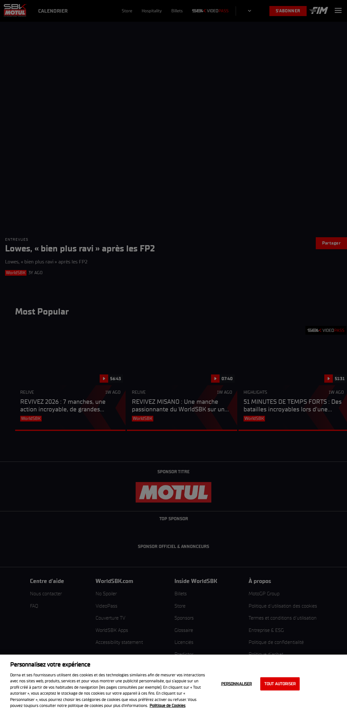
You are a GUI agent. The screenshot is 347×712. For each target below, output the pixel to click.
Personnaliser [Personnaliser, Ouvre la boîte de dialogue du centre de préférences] (236, 683)
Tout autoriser (280, 683)
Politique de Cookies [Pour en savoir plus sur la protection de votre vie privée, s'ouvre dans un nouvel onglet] (167, 705)
